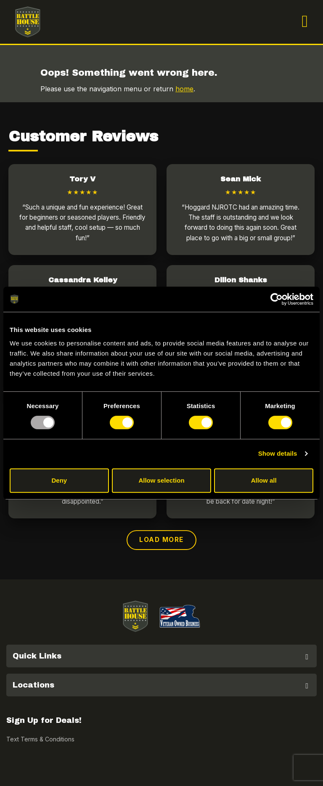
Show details (277, 453)
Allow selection (161, 480)
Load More (161, 540)
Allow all (264, 480)
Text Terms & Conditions (40, 739)
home (184, 89)
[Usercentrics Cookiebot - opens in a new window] (276, 299)
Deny (59, 480)
